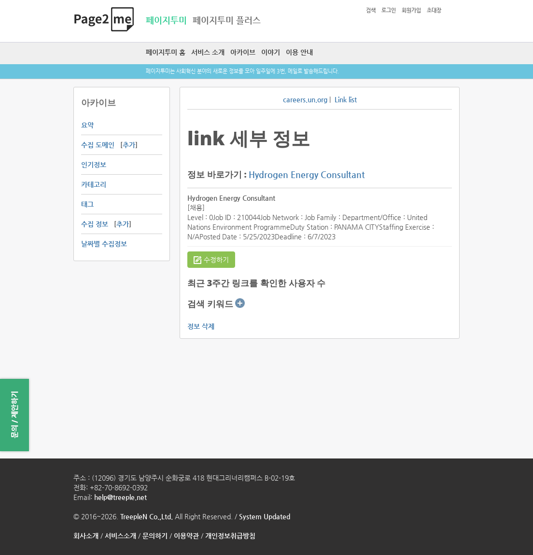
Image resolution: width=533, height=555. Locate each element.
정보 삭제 (200, 326)
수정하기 (211, 260)
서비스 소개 (207, 52)
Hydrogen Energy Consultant (307, 174)
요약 (87, 125)
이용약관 (186, 536)
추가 (129, 145)
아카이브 (242, 52)
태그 (87, 204)
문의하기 (155, 536)
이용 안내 (299, 52)
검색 (371, 10)
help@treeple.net (120, 497)
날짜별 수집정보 (104, 244)
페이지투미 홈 (165, 52)
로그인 (388, 10)
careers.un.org (305, 99)
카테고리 (93, 184)
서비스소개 (120, 536)
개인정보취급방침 (230, 536)
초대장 (434, 10)
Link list (346, 99)
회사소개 (85, 536)
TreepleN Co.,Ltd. (146, 516)
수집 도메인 (97, 145)
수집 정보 (94, 224)
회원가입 (411, 10)
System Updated (264, 516)
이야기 (270, 52)
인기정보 (93, 164)
